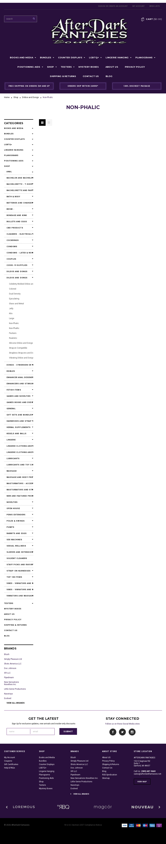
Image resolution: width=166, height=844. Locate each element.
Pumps (10, 527)
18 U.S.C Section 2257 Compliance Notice (83, 825)
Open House (13, 508)
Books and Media (21, 57)
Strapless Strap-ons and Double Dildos (26, 353)
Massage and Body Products (19, 477)
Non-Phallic (14, 328)
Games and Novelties (19, 396)
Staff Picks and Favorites (19, 565)
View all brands (16, 703)
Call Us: (144, 771)
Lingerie (11, 440)
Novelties (12, 502)
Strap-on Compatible (18, 348)
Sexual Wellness (16, 546)
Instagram (132, 732)
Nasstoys (8, 694)
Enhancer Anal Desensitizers (19, 377)
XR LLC (7, 673)
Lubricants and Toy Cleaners (19, 465)
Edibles (11, 371)
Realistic (13, 338)
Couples (11, 259)
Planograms (144, 57)
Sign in (101, 6)
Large (11, 318)
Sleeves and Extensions (19, 552)
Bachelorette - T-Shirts (19, 184)
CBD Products (15, 228)
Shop (50, 67)
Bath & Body (13, 197)
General (11, 409)
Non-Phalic (14, 323)
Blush (6, 654)
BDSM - (10, 209)
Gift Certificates (11, 764)
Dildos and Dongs (30, 97)
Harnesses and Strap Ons (19, 421)
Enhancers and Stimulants (19, 384)
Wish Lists (154, 6)
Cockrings (13, 240)
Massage (12, 471)
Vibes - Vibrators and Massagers (19, 583)
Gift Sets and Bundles (19, 415)
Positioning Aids (28, 67)
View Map (142, 782)
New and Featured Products (19, 496)
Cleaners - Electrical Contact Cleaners (19, 234)
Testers (66, 67)
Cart (154, 19)
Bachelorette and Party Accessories (19, 190)
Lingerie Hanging (117, 57)
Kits (11, 313)
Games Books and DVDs (19, 402)
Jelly (11, 308)
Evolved (7, 698)
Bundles (45, 57)
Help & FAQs (9, 768)
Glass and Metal (16, 303)
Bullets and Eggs (17, 222)
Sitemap (106, 778)
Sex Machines (14, 540)
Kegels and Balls (17, 434)
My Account (138, 6)
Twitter (122, 732)
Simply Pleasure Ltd (13, 659)
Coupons (8, 761)
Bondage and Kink (17, 215)
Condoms (12, 246)
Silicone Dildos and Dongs (21, 343)
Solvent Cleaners (17, 558)
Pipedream (9, 677)
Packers (12, 333)
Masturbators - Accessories (19, 483)
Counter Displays (70, 57)
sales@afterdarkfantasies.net (147, 774)
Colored (12, 289)
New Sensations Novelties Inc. (11, 683)
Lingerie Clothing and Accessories (19, 446)
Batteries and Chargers (19, 203)
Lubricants (13, 458)
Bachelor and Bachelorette (19, 178)
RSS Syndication (109, 775)
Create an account (118, 6)
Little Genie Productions (15, 689)
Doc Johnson (10, 668)
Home (7, 97)
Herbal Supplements (19, 427)
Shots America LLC (12, 664)
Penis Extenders (16, 515)
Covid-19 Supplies (17, 265)
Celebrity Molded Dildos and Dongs (25, 284)
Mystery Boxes (88, 67)
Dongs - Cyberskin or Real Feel (19, 365)
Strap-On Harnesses (19, 571)
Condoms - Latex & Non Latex (19, 253)
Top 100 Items (14, 577)
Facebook (112, 732)
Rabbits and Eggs (17, 533)
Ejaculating (14, 299)
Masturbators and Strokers (19, 490)
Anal (9, 172)
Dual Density (15, 294)
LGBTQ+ (94, 57)
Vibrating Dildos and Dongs (21, 358)
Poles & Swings (16, 521)
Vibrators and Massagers (19, 596)
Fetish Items (14, 390)
